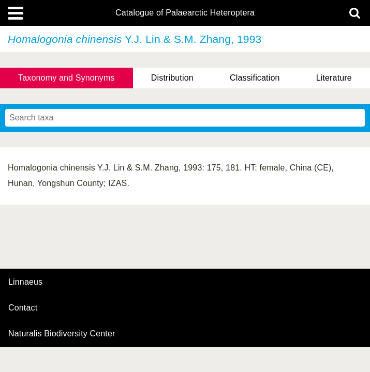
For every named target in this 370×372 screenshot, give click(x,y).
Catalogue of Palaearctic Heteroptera (185, 13)
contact (22, 307)
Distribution (172, 77)
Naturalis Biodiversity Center (61, 334)
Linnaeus (25, 282)
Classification (255, 77)
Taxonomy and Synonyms (66, 77)
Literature (334, 77)
